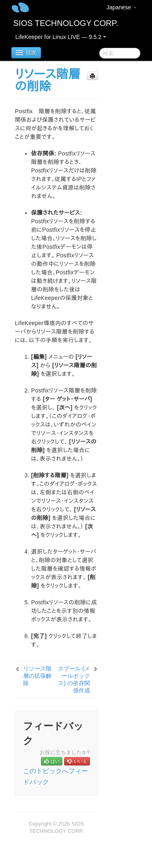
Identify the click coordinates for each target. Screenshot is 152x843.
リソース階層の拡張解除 (37, 675)
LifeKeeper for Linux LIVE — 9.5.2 (60, 37)
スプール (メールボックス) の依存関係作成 (74, 679)
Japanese (122, 7)
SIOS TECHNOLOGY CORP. (65, 23)
